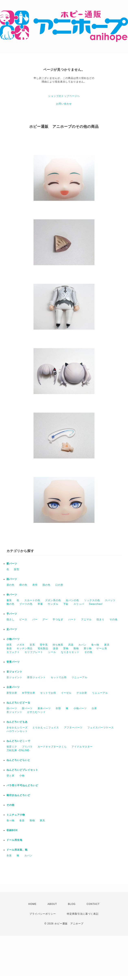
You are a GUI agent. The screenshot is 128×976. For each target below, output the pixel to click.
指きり (100, 619)
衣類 (58, 708)
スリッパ (79, 604)
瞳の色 (23, 584)
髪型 (16, 569)
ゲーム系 (102, 648)
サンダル (53, 604)
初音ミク (12, 746)
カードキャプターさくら (52, 746)
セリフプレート (34, 652)
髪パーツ (12, 563)
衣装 (9, 855)
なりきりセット (70, 652)
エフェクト (13, 652)
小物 (22, 775)
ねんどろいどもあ (17, 721)
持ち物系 (58, 644)
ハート (72, 619)
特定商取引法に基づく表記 (83, 913)
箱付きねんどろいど (18, 795)
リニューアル (79, 677)
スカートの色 (32, 600)
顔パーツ (12, 579)
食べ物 (95, 644)
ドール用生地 (14, 840)
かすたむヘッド (36, 712)
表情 (35, 584)
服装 (9, 600)
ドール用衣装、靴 (17, 849)
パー (35, 619)
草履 (40, 604)
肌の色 (46, 584)
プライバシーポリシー (42, 913)
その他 (113, 619)
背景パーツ (13, 661)
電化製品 (43, 648)
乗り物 (88, 648)
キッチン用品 (25, 648)
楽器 (55, 648)
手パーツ (12, 613)
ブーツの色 (26, 604)
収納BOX (12, 830)
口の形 (59, 584)
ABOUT (52, 904)
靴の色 (10, 604)
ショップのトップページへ (64, 96)
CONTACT (93, 904)
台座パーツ (13, 687)
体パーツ (12, 594)
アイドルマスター (82, 746)
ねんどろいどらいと (18, 760)
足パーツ (12, 629)
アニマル (86, 619)
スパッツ (110, 600)
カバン (82, 644)
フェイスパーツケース (100, 727)
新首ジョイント (36, 677)
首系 (32, 644)
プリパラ (27, 746)
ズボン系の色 (53, 600)
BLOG (72, 904)
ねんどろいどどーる (18, 702)
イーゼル (66, 692)
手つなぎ (58, 619)
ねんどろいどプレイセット (22, 769)
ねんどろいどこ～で (18, 741)
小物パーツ (13, 639)
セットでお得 (59, 677)
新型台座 (12, 692)
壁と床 (10, 775)
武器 (71, 644)
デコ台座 (81, 692)
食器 (9, 648)
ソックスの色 (92, 600)
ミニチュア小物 (16, 814)
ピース (23, 619)
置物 (65, 648)
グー (45, 619)
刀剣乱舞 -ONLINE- (18, 750)
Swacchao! (96, 604)
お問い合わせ (64, 103)
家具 (107, 644)
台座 (94, 708)
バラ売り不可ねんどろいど (22, 785)
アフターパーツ (73, 727)
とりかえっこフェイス (46, 727)
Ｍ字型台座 (28, 692)
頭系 (9, 644)
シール (52, 652)
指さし (10, 619)
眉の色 (10, 584)
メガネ (21, 644)
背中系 (44, 644)
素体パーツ (44, 708)
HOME (32, 904)
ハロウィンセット (17, 731)
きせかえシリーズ (17, 727)
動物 (76, 648)
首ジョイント (14, 671)
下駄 (65, 604)
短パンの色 (72, 600)
